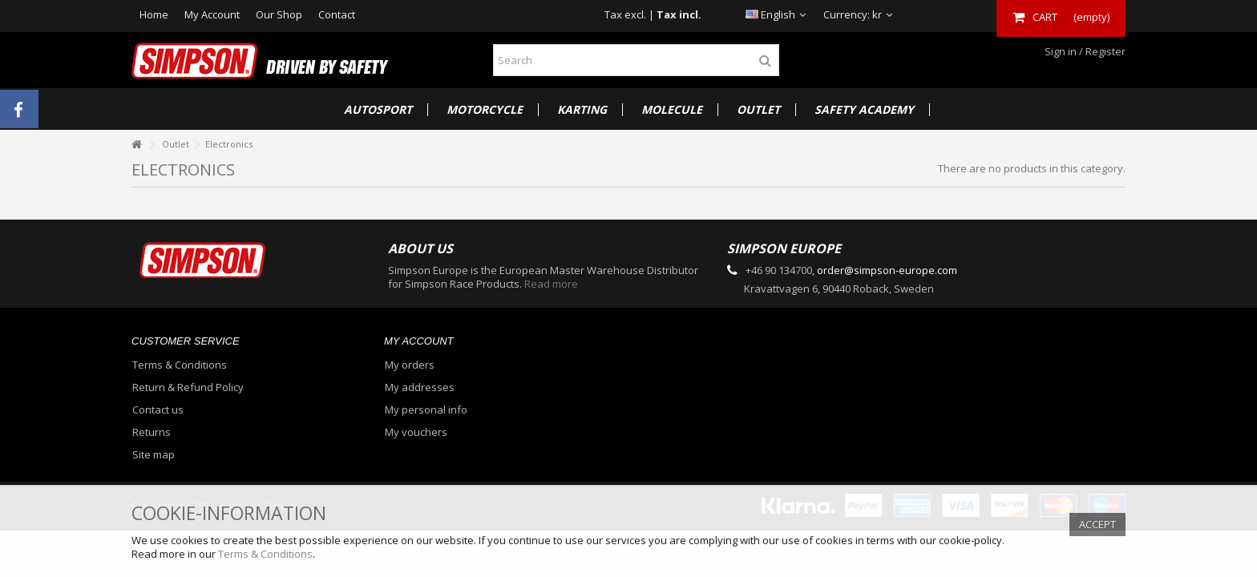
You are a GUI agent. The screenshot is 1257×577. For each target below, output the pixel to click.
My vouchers (416, 432)
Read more (551, 283)
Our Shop (279, 14)
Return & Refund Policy (188, 387)
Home (153, 14)
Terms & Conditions (179, 365)
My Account (212, 14)
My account (419, 341)
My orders (409, 365)
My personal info (426, 410)
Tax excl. (625, 14)
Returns (151, 432)
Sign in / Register (1084, 51)
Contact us (158, 410)
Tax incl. (679, 14)
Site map (153, 455)
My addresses (420, 387)
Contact (336, 14)
